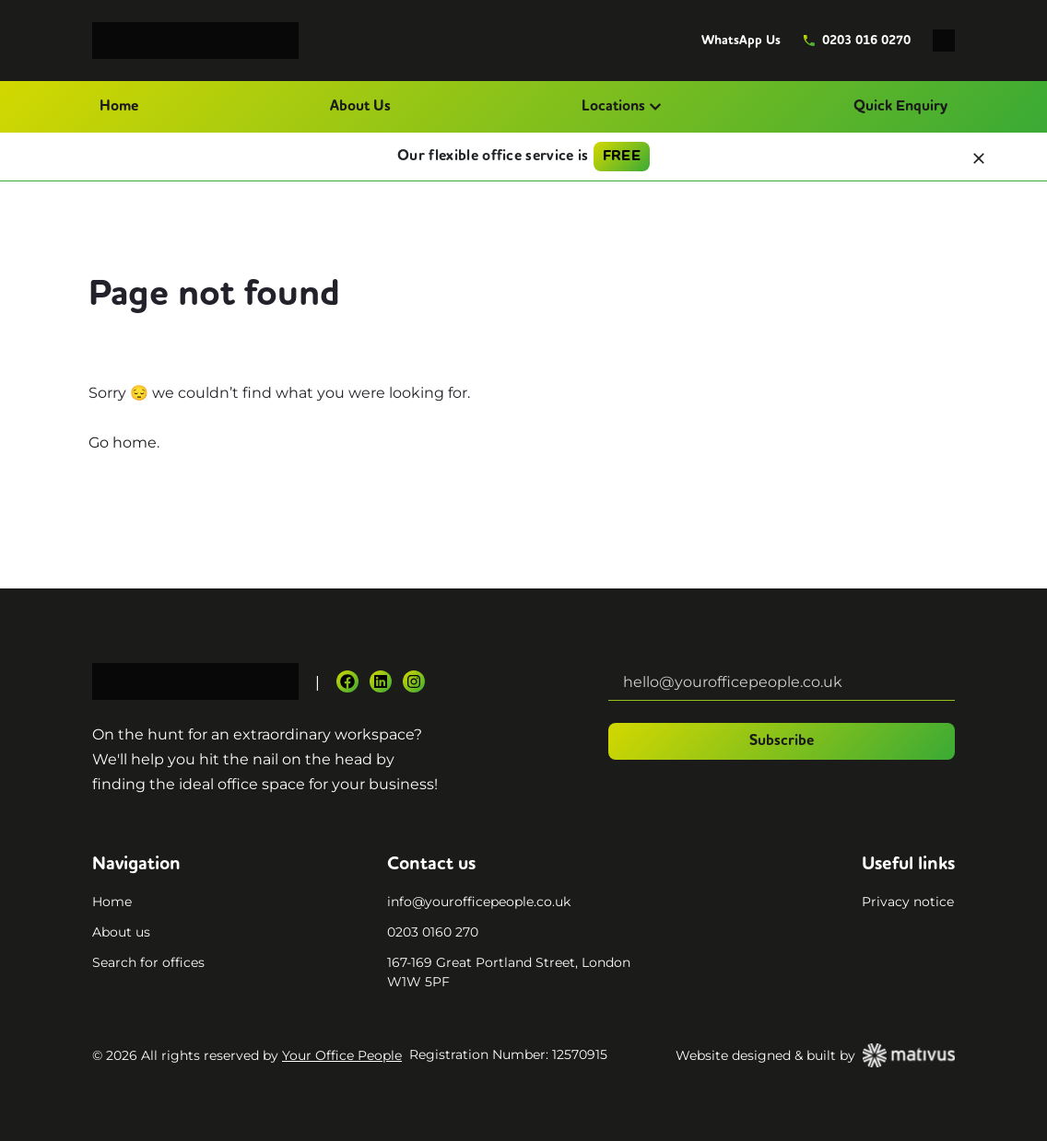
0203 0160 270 (432, 932)
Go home (122, 442)
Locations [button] (622, 106)
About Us (360, 106)
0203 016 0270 (857, 40)
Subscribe (781, 741)
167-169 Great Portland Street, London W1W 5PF (508, 972)
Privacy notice (908, 901)
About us (121, 932)
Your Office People (342, 1055)
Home (119, 106)
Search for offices (148, 962)
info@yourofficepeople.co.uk (479, 901)
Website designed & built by (815, 1055)
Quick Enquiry (900, 106)
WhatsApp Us (741, 40)
